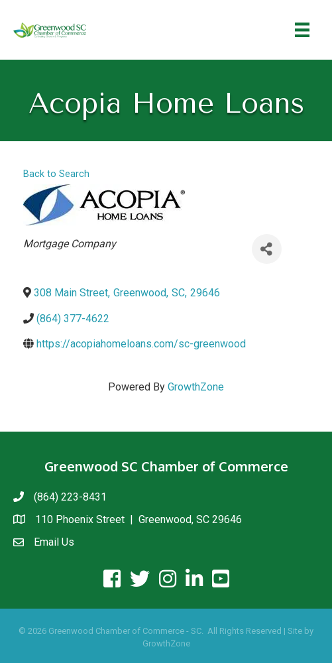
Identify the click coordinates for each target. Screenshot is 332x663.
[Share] (267, 249)
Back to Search (56, 174)
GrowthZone (196, 387)
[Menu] (302, 29)
